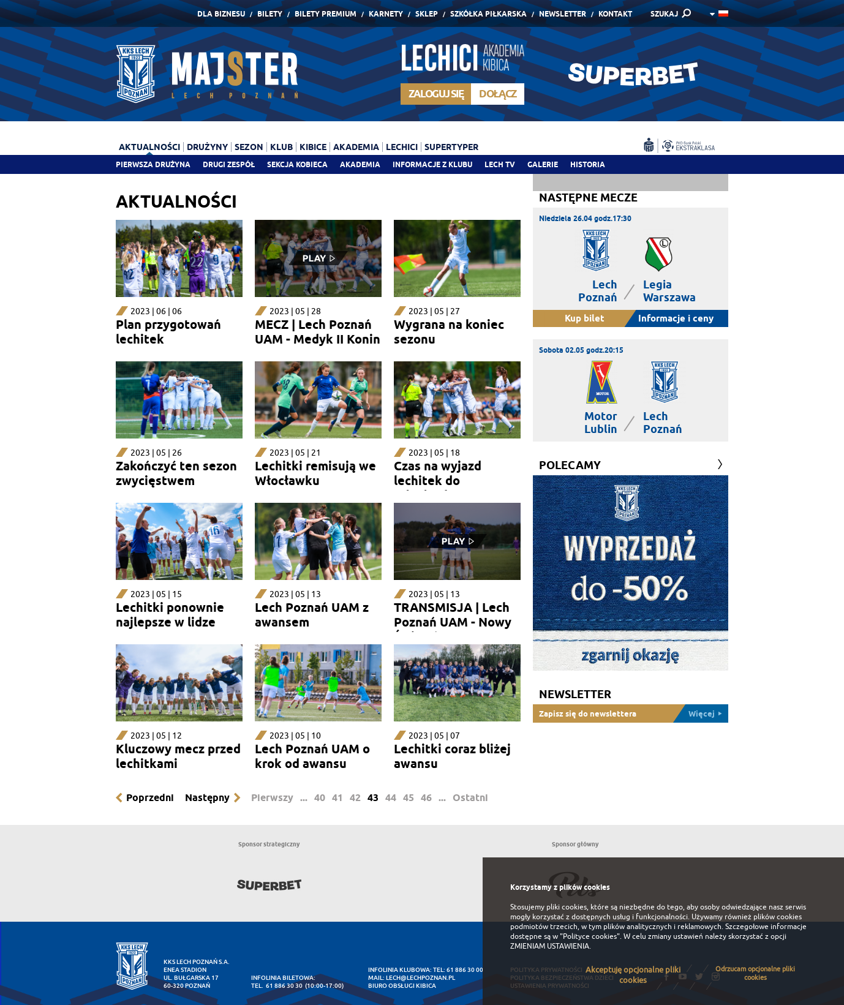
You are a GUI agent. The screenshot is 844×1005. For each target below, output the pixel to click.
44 (390, 798)
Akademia (360, 164)
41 (337, 798)
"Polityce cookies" (590, 936)
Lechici (402, 147)
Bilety (269, 13)
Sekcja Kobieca (297, 164)
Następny (207, 798)
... (303, 798)
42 (355, 798)
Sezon (249, 147)
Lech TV (499, 164)
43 (373, 798)
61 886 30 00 (464, 970)
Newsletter (562, 13)
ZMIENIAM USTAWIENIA (549, 946)
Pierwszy (272, 798)
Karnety (386, 13)
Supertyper (451, 147)
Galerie (542, 164)
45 (408, 798)
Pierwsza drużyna (153, 164)
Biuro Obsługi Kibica (402, 986)
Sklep (426, 13)
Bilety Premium (325, 13)
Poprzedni (150, 798)
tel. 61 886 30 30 (277, 986)
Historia (587, 164)
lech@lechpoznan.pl (420, 978)
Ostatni (470, 798)
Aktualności (149, 147)
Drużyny (207, 147)
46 (426, 798)
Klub (281, 147)
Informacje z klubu (432, 164)
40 (319, 798)
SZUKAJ (664, 13)
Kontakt (615, 13)
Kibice (313, 147)
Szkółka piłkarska (488, 13)
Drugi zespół (229, 164)
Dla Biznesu (221, 13)
